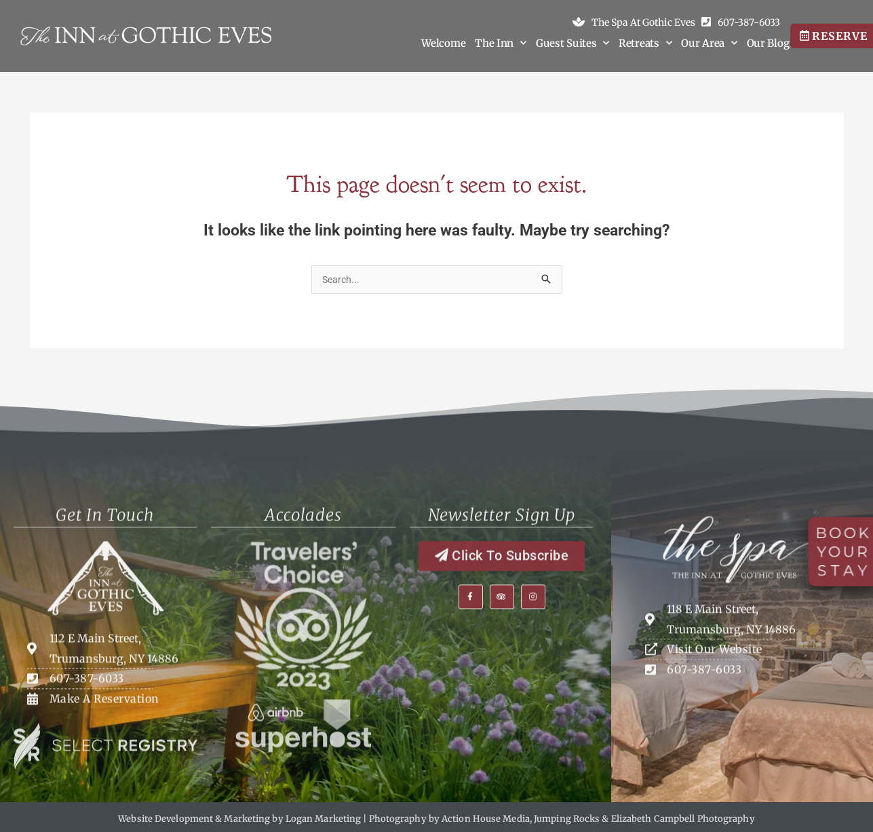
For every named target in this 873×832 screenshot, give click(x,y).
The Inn (500, 43)
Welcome (443, 43)
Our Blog (768, 43)
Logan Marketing (324, 818)
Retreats (645, 43)
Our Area (709, 43)
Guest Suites (572, 43)
